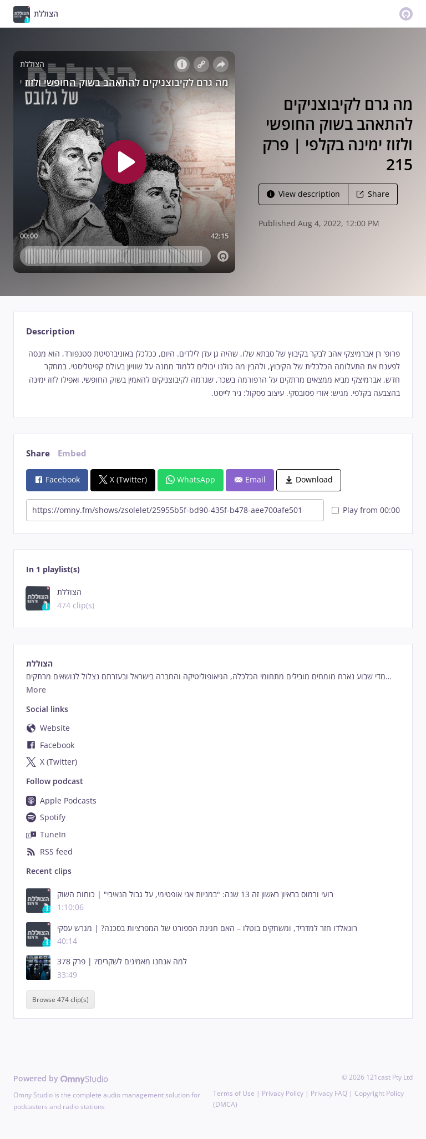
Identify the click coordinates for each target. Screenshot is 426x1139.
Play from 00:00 (366, 510)
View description (303, 194)
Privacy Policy (282, 1093)
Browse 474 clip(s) (60, 999)
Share (372, 194)
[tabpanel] (212, 373)
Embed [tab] (72, 453)
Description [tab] (50, 331)
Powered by (60, 1078)
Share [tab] (38, 453)
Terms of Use (234, 1093)
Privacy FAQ (329, 1093)
